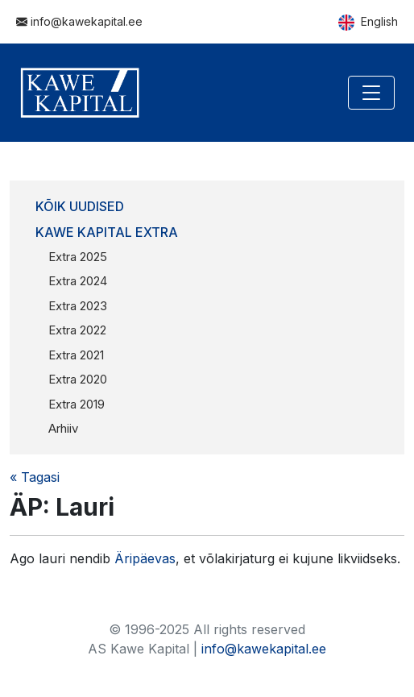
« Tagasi (35, 477)
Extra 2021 (76, 355)
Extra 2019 (76, 404)
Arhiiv (63, 428)
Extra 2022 (77, 330)
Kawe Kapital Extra (106, 232)
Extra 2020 (77, 379)
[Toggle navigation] (371, 93)
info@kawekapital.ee (79, 21)
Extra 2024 (77, 280)
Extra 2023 (77, 305)
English (368, 23)
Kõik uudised (79, 206)
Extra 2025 (77, 256)
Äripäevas (145, 558)
